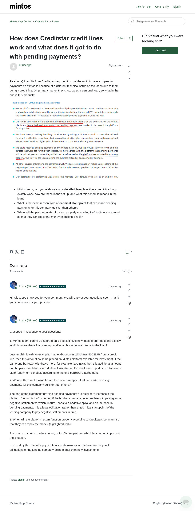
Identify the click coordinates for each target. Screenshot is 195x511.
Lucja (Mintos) (28, 286)
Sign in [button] (177, 6)
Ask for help (144, 6)
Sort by (127, 271)
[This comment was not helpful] (129, 296)
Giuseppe (25, 65)
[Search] (156, 21)
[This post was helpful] (129, 66)
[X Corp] (17, 252)
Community (162, 6)
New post (160, 50)
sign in (21, 479)
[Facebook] (11, 252)
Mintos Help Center (20, 21)
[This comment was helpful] (129, 284)
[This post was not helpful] (129, 78)
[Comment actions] (129, 303)
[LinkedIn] (22, 252)
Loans (55, 21)
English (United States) (169, 503)
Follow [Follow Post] (121, 38)
